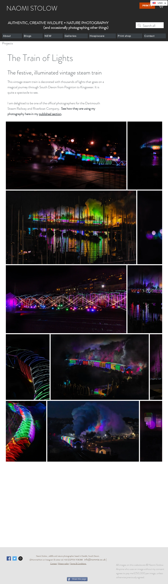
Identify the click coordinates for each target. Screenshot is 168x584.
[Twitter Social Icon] (15, 558)
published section (50, 114)
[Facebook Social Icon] (9, 558)
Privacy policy (63, 563)
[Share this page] (77, 579)
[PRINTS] (147, 6)
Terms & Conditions (78, 563)
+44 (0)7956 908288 (74, 559)
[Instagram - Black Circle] (20, 558)
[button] (12, 35)
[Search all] (150, 25)
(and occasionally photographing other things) (75, 27)
